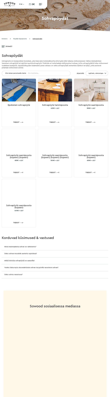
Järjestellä (80, 73)
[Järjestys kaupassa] (97, 73)
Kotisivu (4, 38)
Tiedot (16, 122)
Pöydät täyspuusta (20, 38)
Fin (20, 4)
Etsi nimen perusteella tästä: (15, 73)
